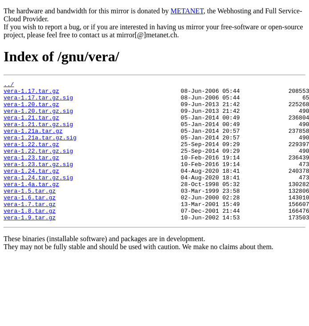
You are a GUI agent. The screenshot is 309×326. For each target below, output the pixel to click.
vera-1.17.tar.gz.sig (38, 101)
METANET (187, 11)
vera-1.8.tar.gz (30, 237)
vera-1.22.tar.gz (31, 157)
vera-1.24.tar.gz (31, 189)
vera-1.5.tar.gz (30, 213)
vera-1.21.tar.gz (31, 125)
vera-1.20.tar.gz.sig (38, 117)
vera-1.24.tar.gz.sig (38, 197)
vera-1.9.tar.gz (30, 245)
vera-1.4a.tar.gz (31, 205)
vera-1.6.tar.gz (30, 221)
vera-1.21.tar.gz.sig (38, 133)
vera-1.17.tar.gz (31, 93)
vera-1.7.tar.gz (30, 229)
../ (9, 85)
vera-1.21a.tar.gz (33, 141)
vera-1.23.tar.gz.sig (38, 181)
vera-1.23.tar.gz (31, 173)
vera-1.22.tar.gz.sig (38, 165)
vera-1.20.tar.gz (31, 109)
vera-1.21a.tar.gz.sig (40, 149)
